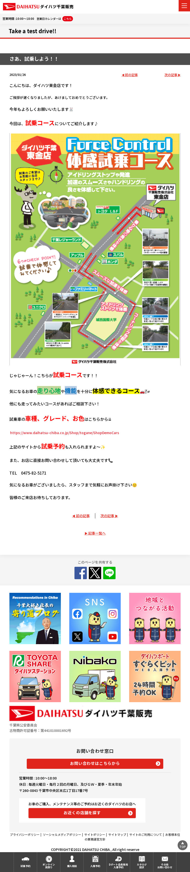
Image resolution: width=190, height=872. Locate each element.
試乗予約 (25, 866)
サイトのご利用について (145, 834)
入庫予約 (95, 866)
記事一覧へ (97, 533)
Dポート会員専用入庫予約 (118, 866)
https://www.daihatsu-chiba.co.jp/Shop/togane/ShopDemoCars (64, 432)
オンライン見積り (49, 866)
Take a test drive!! (32, 30)
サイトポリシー (94, 834)
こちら (68, 19)
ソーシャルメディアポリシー (62, 834)
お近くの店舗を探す (82, 812)
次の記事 (171, 75)
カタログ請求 (142, 866)
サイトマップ (117, 834)
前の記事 (131, 75)
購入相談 (72, 866)
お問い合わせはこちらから (95, 763)
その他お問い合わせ (164, 866)
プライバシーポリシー (25, 834)
